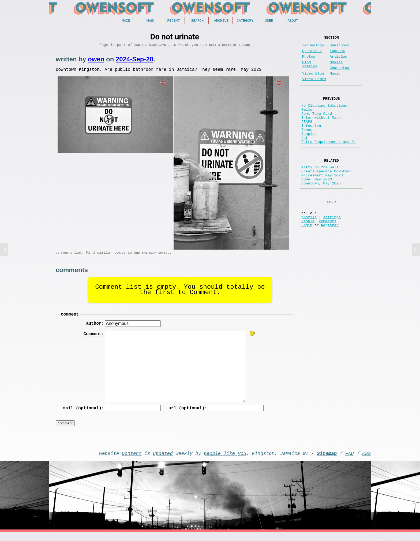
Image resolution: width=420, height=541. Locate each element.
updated (163, 461)
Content (132, 461)
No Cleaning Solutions (324, 116)
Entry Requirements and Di (328, 162)
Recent (173, 21)
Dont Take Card (316, 126)
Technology (313, 47)
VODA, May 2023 (316, 204)
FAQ (349, 461)
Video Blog (313, 81)
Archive (221, 21)
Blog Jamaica (309, 70)
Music (335, 81)
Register (329, 257)
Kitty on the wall (320, 189)
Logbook (337, 54)
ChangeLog (339, 74)
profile (309, 247)
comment (70, 319)
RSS (366, 461)
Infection (311, 141)
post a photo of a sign (229, 47)
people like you (225, 461)
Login (306, 257)
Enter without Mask (321, 131)
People (307, 252)
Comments (327, 252)
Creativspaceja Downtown (326, 194)
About (292, 21)
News (149, 21)
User (269, 21)
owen (96, 61)
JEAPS (306, 136)
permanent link (69, 256)
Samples (309, 151)
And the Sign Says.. (152, 47)
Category (245, 21)
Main (126, 21)
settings (332, 247)
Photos (308, 61)
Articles (338, 61)
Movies (336, 67)
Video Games (314, 87)
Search (197, 21)
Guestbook (339, 47)
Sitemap (327, 461)
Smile (306, 121)
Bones (306, 146)
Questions (312, 54)
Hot (304, 157)
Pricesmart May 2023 (322, 199)
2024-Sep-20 (134, 61)
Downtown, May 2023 (321, 209)
